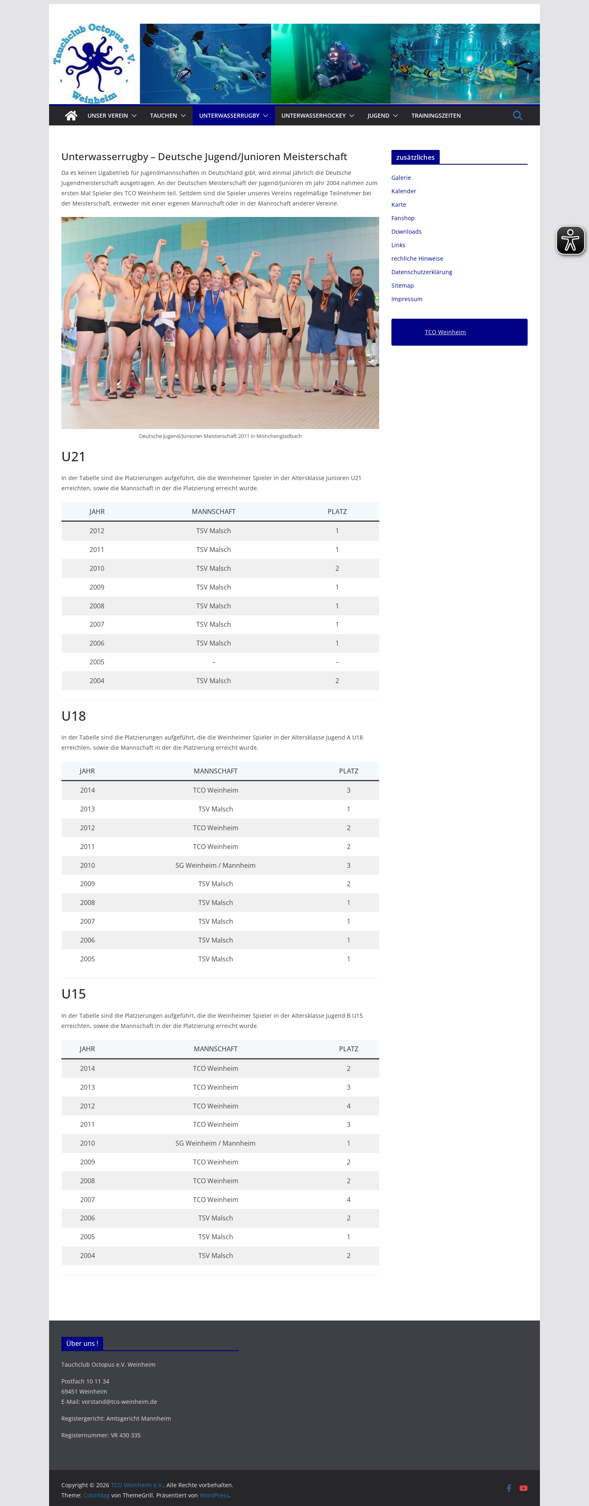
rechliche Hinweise (417, 258)
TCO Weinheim (445, 332)
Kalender (403, 191)
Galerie (401, 177)
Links (398, 245)
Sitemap (402, 285)
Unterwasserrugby (229, 115)
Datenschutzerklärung (421, 272)
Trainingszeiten (436, 115)
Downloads (406, 231)
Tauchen (163, 115)
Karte (398, 204)
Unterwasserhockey (313, 115)
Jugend (378, 115)
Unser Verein (108, 115)
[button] (132, 115)
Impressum (407, 299)
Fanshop (403, 218)
